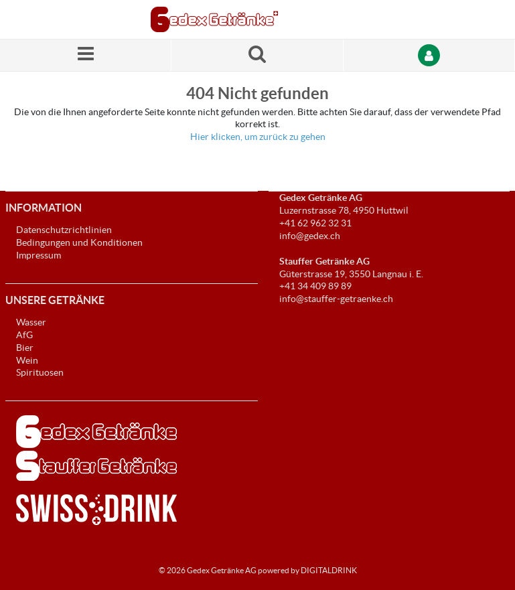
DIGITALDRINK (329, 570)
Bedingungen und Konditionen (79, 242)
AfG (24, 334)
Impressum (38, 255)
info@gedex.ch (309, 235)
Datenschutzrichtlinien (64, 229)
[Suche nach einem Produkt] (257, 55)
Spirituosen (40, 372)
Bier (24, 347)
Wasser (31, 322)
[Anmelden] (429, 55)
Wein (27, 360)
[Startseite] (214, 19)
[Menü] (85, 55)
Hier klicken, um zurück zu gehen (257, 136)
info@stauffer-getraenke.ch (336, 298)
